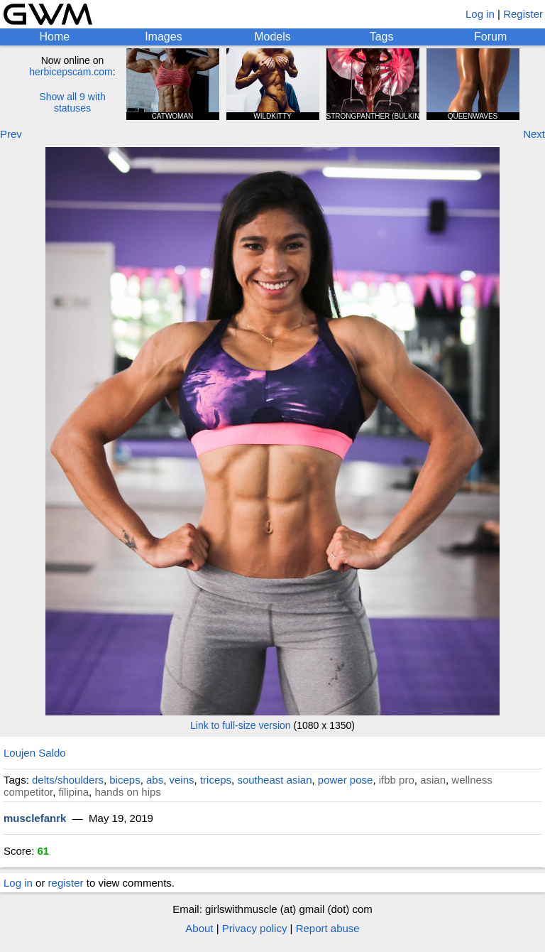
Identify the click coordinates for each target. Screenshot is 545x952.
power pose (345, 780)
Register (523, 14)
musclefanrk (35, 818)
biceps (124, 780)
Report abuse (328, 928)
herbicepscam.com (71, 71)
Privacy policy (254, 928)
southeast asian (274, 780)
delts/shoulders (68, 780)
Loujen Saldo (35, 753)
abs (154, 780)
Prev (11, 134)
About (199, 928)
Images (163, 37)
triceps (215, 780)
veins (182, 780)
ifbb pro (396, 780)
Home (54, 37)
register (66, 883)
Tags (382, 37)
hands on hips (127, 792)
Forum (490, 37)
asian (433, 780)
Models (272, 37)
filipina (74, 792)
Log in (480, 14)
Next (534, 134)
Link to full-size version (240, 725)
